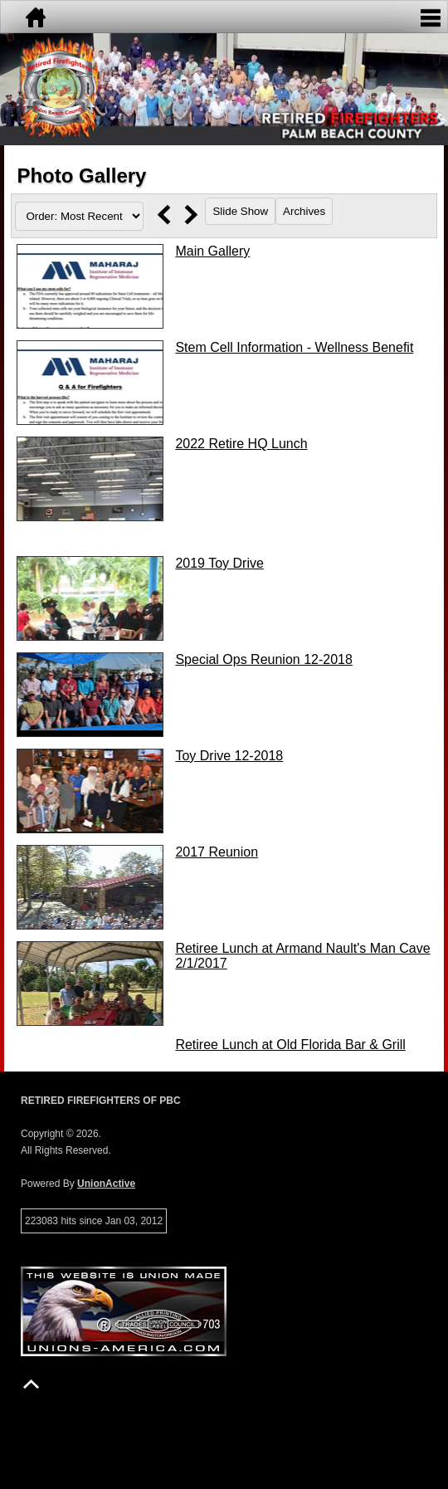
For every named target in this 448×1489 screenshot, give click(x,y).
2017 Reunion (216, 852)
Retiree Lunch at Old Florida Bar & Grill (290, 1044)
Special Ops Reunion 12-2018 (263, 659)
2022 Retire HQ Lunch (241, 444)
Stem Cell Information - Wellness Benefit (294, 347)
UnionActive (106, 1183)
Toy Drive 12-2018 (229, 756)
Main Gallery (212, 251)
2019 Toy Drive (219, 563)
